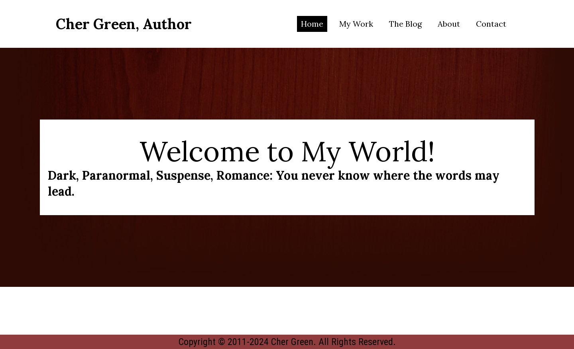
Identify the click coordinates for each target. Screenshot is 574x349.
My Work (356, 24)
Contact (491, 24)
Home (312, 24)
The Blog (405, 24)
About (449, 24)
